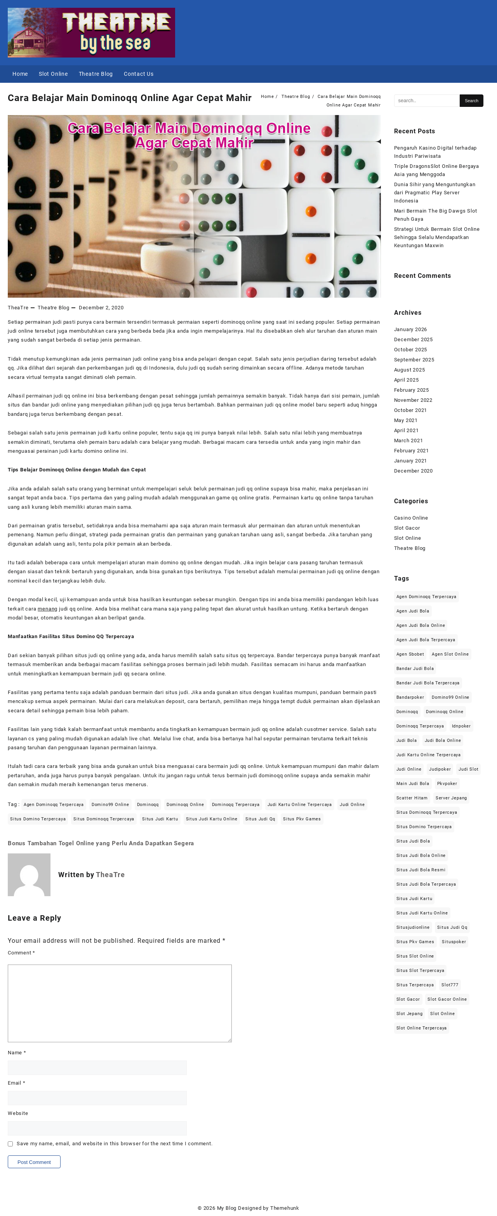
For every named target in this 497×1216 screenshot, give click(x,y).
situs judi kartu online (212, 819)
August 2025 (409, 370)
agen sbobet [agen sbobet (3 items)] (410, 654)
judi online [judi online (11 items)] (409, 769)
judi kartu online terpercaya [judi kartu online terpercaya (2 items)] (428, 754)
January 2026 (410, 329)
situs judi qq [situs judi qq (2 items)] (452, 927)
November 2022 (413, 400)
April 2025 (406, 380)
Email (17, 1083)
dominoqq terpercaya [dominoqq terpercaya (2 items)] (420, 726)
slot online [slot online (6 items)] (442, 1013)
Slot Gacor (407, 528)
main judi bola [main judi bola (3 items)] (412, 783)
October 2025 (410, 349)
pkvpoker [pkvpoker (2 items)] (447, 783)
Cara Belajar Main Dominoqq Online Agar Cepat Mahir (130, 97)
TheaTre (18, 308)
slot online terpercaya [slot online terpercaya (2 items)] (421, 1028)
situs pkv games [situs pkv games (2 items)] (415, 941)
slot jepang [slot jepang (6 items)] (409, 1013)
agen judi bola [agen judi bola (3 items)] (412, 611)
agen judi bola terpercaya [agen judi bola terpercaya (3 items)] (425, 639)
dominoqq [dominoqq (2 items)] (407, 711)
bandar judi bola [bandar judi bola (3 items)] (415, 668)
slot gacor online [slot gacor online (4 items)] (447, 999)
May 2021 (406, 420)
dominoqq (148, 804)
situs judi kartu (160, 819)
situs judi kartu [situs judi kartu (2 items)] (414, 898)
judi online (352, 804)
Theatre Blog (54, 308)
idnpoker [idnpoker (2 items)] (461, 726)
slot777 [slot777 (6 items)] (450, 984)
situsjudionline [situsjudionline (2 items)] (413, 927)
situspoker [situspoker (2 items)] (454, 941)
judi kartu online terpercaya (300, 804)
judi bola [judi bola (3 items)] (406, 740)
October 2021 (410, 410)
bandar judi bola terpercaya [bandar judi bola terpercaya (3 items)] (428, 683)
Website (18, 1113)
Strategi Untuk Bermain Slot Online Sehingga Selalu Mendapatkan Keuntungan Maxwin (437, 237)
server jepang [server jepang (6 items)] (451, 798)
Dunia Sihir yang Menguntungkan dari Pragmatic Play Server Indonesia (435, 192)
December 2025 (413, 339)
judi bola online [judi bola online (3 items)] (443, 740)
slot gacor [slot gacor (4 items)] (408, 999)
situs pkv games (302, 819)
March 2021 (408, 440)
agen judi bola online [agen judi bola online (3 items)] (420, 625)
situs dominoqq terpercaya (103, 819)
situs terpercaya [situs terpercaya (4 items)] (415, 984)
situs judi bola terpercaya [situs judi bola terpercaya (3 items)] (426, 884)
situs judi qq (260, 819)
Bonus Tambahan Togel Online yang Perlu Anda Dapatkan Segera (101, 843)
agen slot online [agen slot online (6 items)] (450, 654)
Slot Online (407, 538)
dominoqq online (185, 804)
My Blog (227, 1208)
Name (17, 1052)
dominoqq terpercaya (236, 804)
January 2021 (410, 461)
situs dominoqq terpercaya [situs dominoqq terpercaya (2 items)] (426, 812)
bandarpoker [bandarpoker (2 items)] (410, 697)
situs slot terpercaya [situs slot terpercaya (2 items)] (420, 970)
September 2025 (414, 360)
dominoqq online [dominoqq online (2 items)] (445, 711)
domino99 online (110, 804)
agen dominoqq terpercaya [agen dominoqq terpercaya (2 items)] (426, 596)
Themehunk (284, 1208)
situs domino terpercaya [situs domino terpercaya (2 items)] (424, 826)
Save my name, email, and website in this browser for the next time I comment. (115, 1143)
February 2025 (411, 390)
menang (47, 609)
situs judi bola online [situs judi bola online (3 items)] (421, 855)
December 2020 (413, 471)
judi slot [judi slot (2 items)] (468, 769)
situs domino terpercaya (38, 819)
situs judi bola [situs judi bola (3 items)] (413, 841)
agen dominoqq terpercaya (54, 804)
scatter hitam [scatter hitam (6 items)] (412, 798)
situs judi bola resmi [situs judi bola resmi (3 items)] (421, 869)
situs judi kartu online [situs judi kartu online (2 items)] (422, 913)
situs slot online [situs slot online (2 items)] (415, 956)
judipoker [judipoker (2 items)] (440, 769)
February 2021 (411, 451)
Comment (21, 953)
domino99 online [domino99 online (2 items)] (450, 697)
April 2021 (406, 430)
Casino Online (411, 518)
